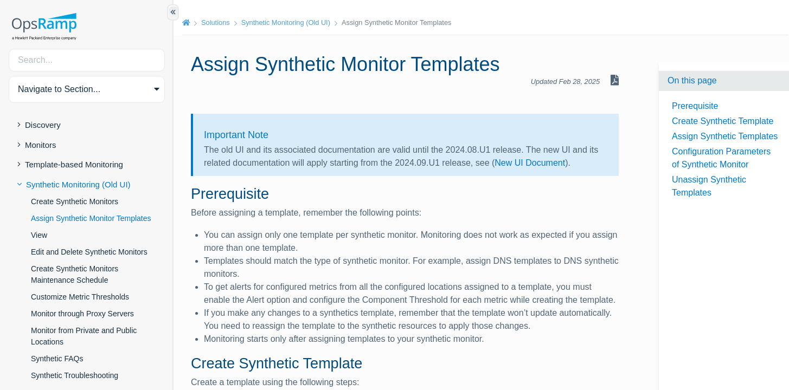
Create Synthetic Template (722, 121)
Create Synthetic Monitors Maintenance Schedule (74, 274)
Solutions (215, 22)
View (39, 235)
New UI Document (530, 162)
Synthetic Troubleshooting (74, 375)
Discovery (43, 124)
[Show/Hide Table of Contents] (173, 12)
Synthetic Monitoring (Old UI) (78, 184)
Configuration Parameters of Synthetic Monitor (721, 158)
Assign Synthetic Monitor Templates (91, 218)
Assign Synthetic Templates (725, 136)
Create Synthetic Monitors (74, 201)
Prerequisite (695, 105)
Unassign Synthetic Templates (709, 186)
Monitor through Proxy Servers (82, 313)
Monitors (40, 145)
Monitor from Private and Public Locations (84, 336)
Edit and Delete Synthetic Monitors (89, 252)
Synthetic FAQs (57, 358)
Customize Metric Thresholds (80, 296)
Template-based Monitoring (74, 164)
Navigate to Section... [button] (59, 89)
